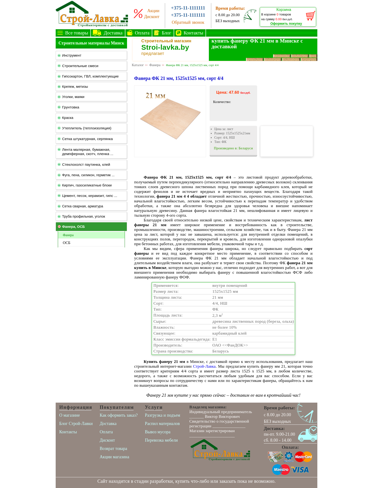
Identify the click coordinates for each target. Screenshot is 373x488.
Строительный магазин (166, 41)
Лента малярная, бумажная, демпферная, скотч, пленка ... (87, 151)
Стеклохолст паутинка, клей (86, 164)
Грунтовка (70, 107)
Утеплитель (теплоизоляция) (86, 128)
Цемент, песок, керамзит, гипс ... (89, 196)
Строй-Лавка (204, 366)
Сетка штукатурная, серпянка (87, 139)
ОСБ (66, 243)
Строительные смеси (80, 66)
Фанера (68, 235)
